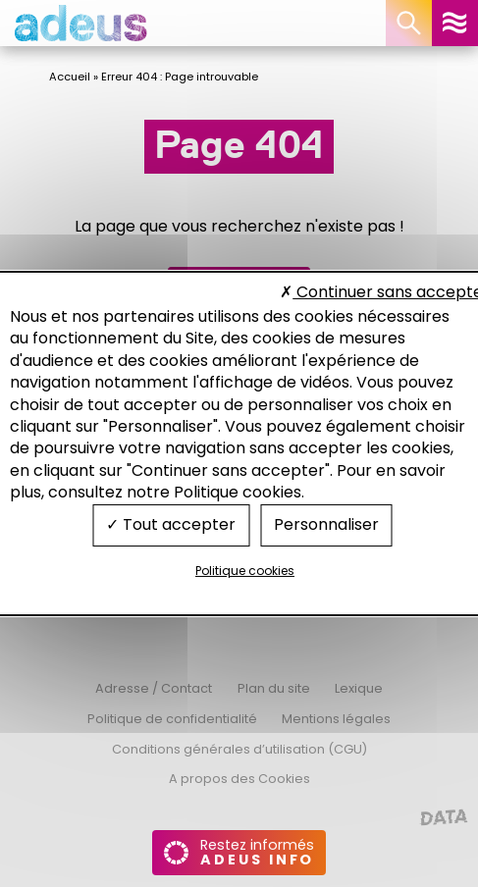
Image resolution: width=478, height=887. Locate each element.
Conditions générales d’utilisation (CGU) (239, 749)
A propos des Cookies (239, 778)
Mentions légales (336, 718)
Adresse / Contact (153, 688)
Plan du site (274, 688)
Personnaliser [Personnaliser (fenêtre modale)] (326, 524)
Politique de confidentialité (172, 718)
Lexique (359, 688)
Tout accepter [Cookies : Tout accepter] (171, 524)
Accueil (69, 76)
